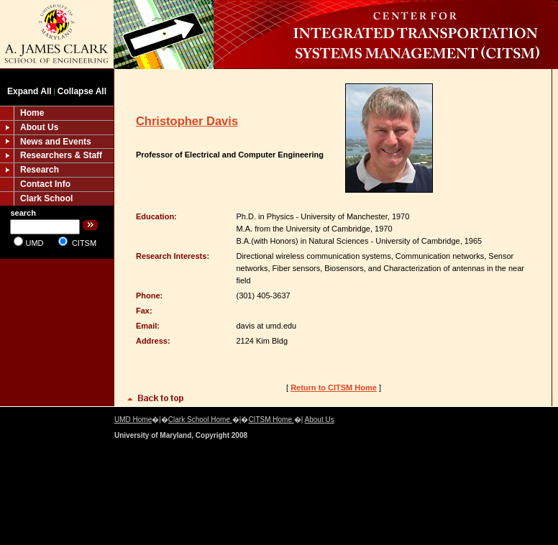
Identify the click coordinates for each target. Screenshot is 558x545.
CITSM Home (270, 419)
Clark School (46, 198)
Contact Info (45, 184)
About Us (39, 127)
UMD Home (133, 419)
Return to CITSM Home (334, 387)
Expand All (29, 91)
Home (32, 113)
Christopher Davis (187, 120)
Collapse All (82, 91)
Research (39, 170)
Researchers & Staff (61, 155)
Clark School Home (200, 419)
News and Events (55, 142)
